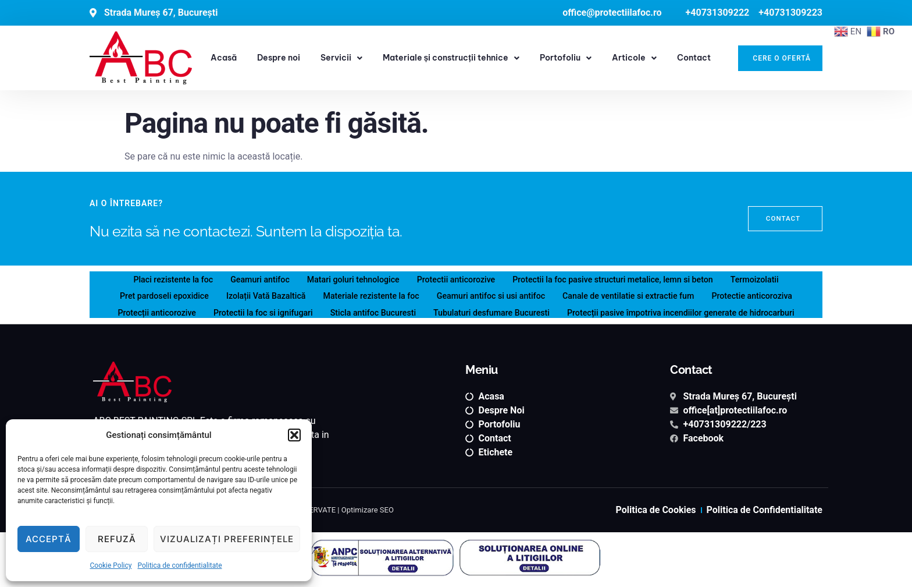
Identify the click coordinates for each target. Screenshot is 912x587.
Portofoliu (566, 58)
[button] (294, 435)
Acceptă (49, 538)
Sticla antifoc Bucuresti (368, 310)
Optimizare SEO (367, 509)
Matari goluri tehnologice (348, 279)
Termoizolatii (769, 279)
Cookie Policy (110, 565)
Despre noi (278, 57)
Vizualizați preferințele (227, 538)
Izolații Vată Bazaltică (256, 294)
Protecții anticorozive (142, 310)
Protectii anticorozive (455, 279)
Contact (694, 57)
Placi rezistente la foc (159, 279)
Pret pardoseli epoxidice (150, 294)
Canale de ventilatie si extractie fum (636, 294)
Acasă (224, 57)
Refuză (117, 538)
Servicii (341, 58)
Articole (634, 58)
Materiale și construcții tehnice (451, 58)
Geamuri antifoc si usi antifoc (492, 294)
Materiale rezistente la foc (367, 294)
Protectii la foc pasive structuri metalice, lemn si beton (620, 279)
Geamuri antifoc (250, 279)
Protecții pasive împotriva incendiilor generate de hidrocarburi (691, 310)
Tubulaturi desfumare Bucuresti (492, 310)
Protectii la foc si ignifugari (253, 310)
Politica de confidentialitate (179, 565)
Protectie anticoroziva (766, 294)
